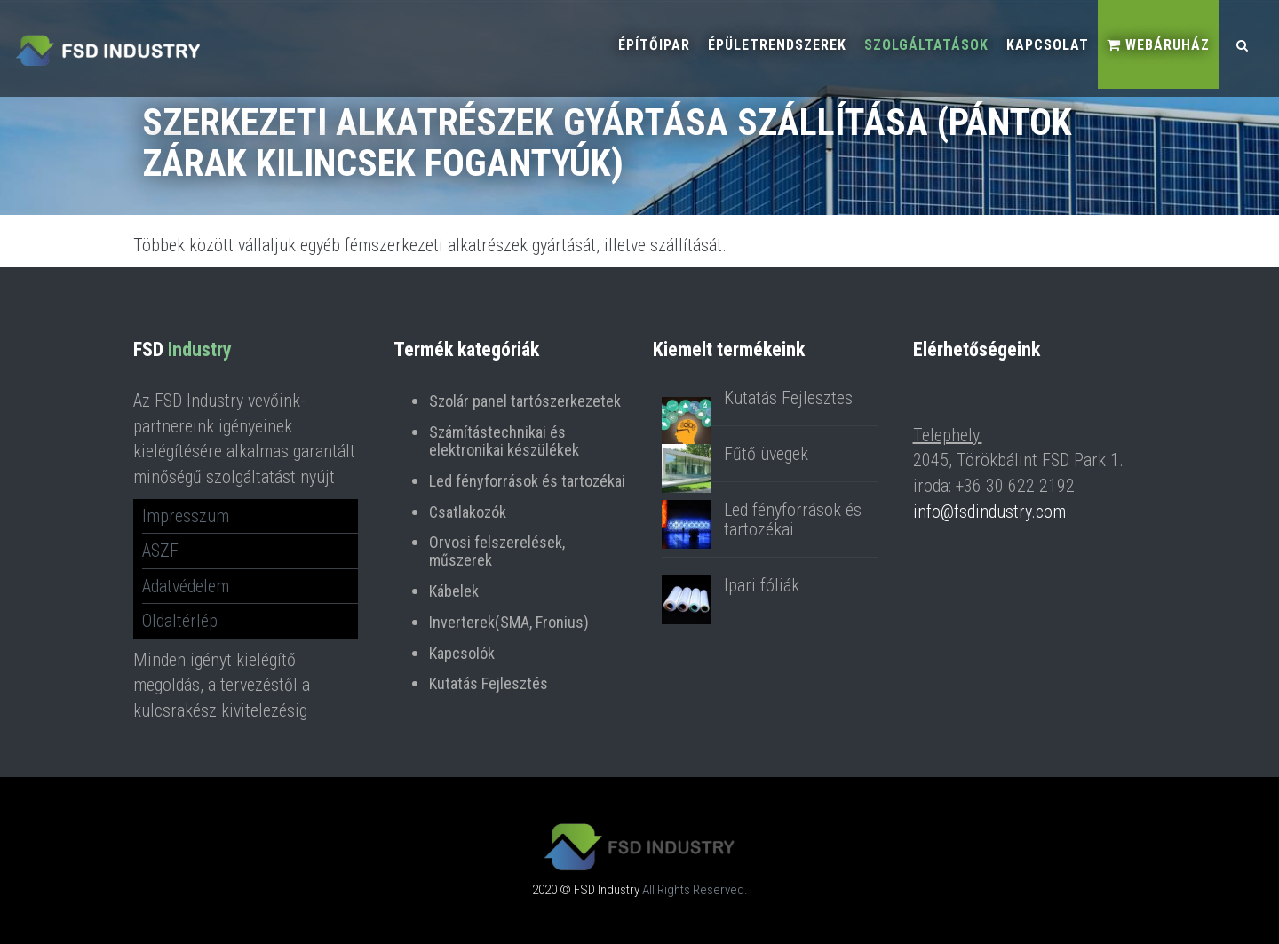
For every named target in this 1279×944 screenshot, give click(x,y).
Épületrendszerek (777, 44)
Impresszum (185, 516)
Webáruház (1158, 44)
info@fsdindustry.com (989, 511)
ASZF (160, 550)
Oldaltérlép (180, 620)
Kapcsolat (1047, 44)
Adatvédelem (185, 586)
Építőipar (654, 44)
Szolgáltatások (926, 44)
